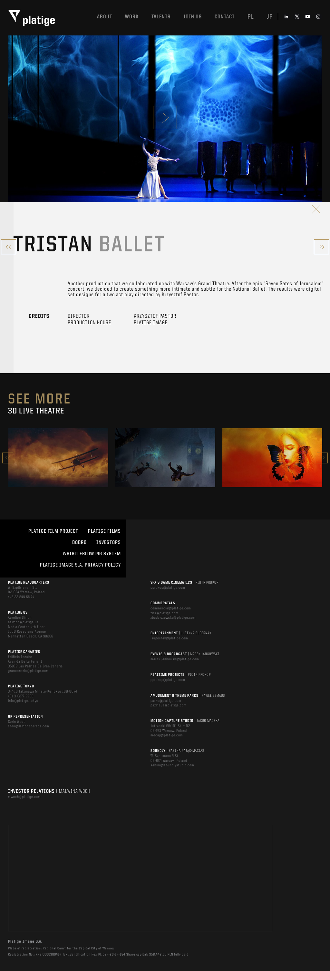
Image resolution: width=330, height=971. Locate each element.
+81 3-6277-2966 (21, 696)
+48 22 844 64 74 (21, 597)
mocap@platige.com (166, 735)
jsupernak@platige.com (169, 638)
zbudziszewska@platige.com (173, 618)
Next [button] (322, 457)
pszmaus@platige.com (168, 705)
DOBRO (79, 542)
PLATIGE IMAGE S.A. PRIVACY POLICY (80, 565)
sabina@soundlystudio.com (172, 765)
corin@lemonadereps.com (28, 726)
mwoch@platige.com (24, 797)
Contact (225, 17)
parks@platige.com (165, 701)
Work (132, 17)
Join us (192, 17)
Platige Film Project (53, 531)
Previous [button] (7, 457)
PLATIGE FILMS (104, 531)
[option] (58, 457)
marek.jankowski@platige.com (174, 659)
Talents (160, 17)
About (104, 17)
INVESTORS (108, 542)
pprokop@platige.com (167, 588)
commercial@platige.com (170, 608)
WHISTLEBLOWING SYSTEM (92, 554)
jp (270, 17)
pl (251, 17)
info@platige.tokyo (23, 701)
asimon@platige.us (23, 622)
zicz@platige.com (164, 613)
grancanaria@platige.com (28, 671)
